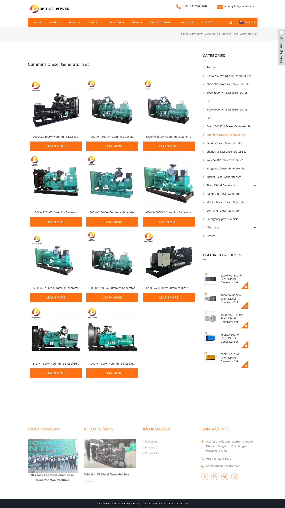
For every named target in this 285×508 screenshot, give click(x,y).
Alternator (114, 22)
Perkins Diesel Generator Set (224, 143)
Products (197, 34)
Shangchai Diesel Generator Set (226, 151)
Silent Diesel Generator (221, 185)
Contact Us (209, 22)
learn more (55, 146)
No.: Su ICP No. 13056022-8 (173, 503)
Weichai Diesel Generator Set (225, 160)
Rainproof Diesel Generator (224, 194)
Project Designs (161, 22)
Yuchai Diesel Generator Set (224, 177)
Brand (74, 22)
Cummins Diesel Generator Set (238, 34)
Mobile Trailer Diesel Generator (226, 202)
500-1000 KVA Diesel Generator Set (228, 84)
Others (211, 236)
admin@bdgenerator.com (214, 466)
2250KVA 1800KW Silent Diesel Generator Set (232, 279)
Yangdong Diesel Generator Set (226, 168)
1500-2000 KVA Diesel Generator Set (227, 114)
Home (37, 22)
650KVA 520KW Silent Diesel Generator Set (234, 356)
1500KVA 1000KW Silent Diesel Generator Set (232, 318)
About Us (186, 22)
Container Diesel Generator (224, 210)
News (137, 22)
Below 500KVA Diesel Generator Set (229, 76)
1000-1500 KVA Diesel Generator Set (227, 97)
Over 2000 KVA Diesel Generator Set (229, 126)
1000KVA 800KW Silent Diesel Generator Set (231, 298)
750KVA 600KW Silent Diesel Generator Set (234, 336)
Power (55, 22)
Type (92, 22)
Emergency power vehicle (222, 219)
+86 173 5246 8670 (209, 458)
